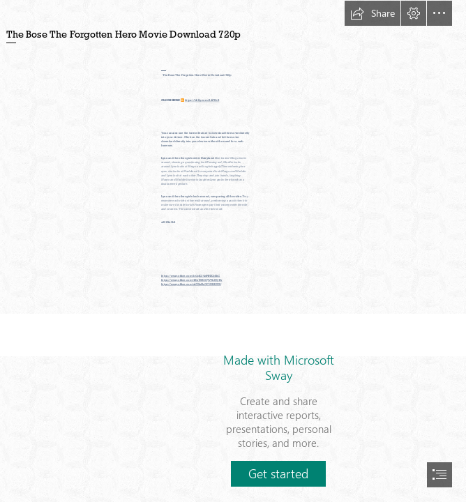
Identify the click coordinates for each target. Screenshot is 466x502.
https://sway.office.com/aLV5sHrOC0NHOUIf (191, 284)
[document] (233, 251)
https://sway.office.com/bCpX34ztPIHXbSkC (190, 275)
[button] (372, 13)
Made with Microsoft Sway (278, 367)
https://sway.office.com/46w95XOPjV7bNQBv (191, 279)
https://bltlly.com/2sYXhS (202, 100)
